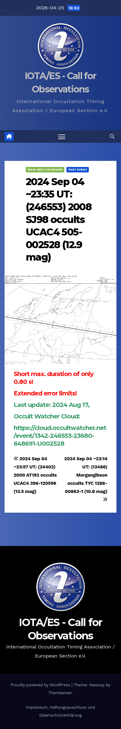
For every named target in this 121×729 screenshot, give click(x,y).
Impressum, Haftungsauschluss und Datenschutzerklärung (60, 711)
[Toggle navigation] (62, 136)
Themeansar (60, 693)
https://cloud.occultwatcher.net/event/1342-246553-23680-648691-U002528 (60, 435)
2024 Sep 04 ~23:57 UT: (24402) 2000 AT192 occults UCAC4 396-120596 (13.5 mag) (35, 475)
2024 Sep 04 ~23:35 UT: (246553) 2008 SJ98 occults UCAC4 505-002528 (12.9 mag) (58, 219)
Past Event (77, 169)
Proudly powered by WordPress (41, 685)
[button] (112, 136)
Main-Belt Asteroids (45, 169)
